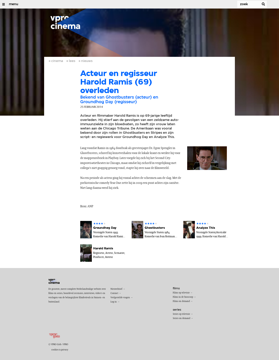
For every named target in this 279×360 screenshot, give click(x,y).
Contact (114, 293)
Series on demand (181, 318)
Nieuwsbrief (116, 289)
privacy (64, 349)
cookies (55, 349)
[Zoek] (246, 4)
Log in (113, 301)
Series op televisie (181, 314)
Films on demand (181, 301)
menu (13, 4)
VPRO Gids (56, 344)
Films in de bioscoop (183, 297)
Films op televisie (181, 292)
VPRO (65, 344)
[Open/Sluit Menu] (3, 4)
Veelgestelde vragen (120, 297)
